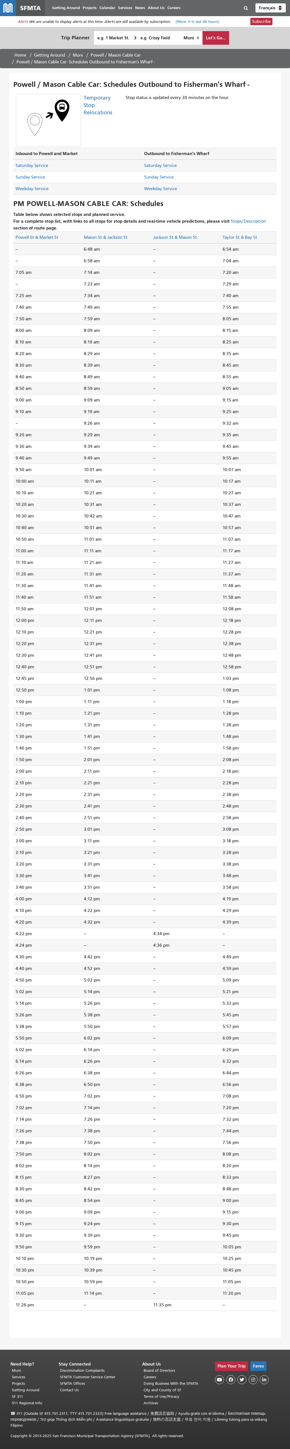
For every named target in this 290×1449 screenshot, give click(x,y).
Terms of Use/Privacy (161, 1396)
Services (18, 1377)
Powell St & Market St (37, 237)
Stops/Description (248, 221)
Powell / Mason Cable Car (116, 55)
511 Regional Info (27, 1403)
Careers (150, 1377)
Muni (78, 55)
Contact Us (69, 1390)
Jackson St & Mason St (175, 237)
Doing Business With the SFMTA (171, 1383)
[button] (270, 7)
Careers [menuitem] (173, 7)
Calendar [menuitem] (107, 7)
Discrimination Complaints (82, 1370)
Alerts (23, 21)
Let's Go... (216, 37)
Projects (18, 1383)
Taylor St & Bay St (240, 237)
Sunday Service (30, 177)
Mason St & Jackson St (105, 237)
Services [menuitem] (125, 7)
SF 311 (17, 1396)
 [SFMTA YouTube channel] (219, 1379)
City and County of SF (162, 1390)
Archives (151, 1403)
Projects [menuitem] (90, 7)
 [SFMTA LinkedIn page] (264, 1379)
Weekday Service (32, 188)
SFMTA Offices (72, 1383)
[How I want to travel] (191, 38)
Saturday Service (32, 165)
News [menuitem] (140, 7)
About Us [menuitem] (156, 7)
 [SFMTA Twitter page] (242, 1379)
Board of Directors (159, 1370)
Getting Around (49, 55)
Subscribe (261, 21)
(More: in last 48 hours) (197, 21)
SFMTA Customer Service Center (87, 1377)
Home (20, 55)
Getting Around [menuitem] (66, 7)
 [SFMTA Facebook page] (231, 1379)
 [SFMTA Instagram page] (253, 1379)
